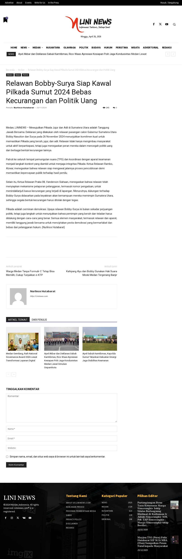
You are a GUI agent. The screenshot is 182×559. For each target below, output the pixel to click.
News (18, 75)
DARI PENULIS (39, 319)
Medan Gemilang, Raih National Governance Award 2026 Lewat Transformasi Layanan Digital (21, 357)
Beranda (10, 69)
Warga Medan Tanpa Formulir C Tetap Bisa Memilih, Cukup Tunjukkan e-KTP (30, 273)
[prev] (168, 54)
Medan (21, 69)
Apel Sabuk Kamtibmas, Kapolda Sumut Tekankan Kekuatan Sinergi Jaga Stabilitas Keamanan (99, 357)
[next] (173, 54)
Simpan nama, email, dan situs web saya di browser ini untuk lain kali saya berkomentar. (57, 456)
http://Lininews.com (39, 296)
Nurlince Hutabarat (24, 107)
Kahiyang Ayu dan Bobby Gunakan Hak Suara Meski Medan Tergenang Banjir (91, 273)
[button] (174, 24)
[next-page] (14, 374)
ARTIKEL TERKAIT (18, 319)
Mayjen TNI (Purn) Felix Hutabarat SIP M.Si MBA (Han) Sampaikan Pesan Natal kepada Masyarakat (152, 539)
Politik (25, 75)
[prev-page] (8, 374)
